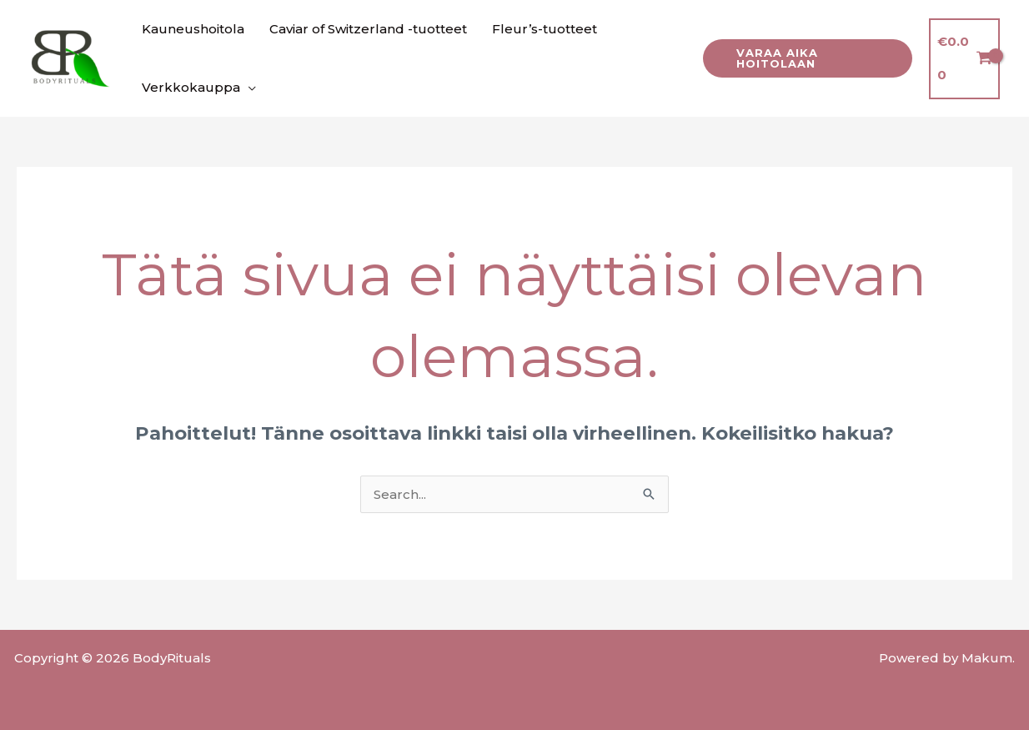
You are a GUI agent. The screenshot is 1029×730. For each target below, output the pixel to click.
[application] (248, 87)
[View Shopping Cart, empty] (964, 58)
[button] (807, 58)
